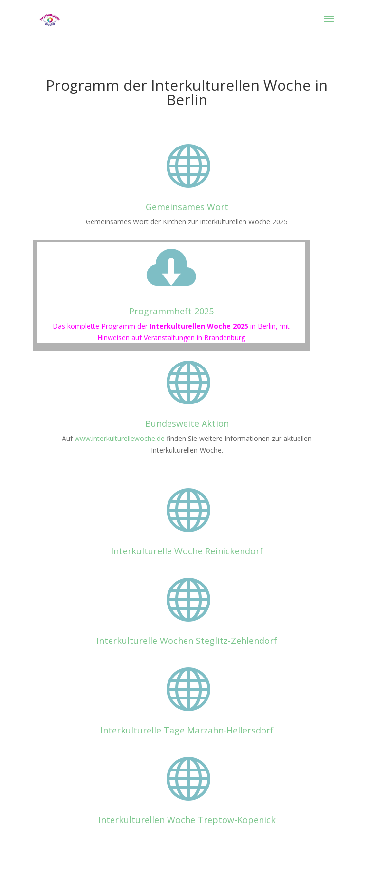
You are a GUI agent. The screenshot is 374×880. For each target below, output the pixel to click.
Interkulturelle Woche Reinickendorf (187, 551)
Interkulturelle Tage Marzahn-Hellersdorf (187, 730)
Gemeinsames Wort (187, 207)
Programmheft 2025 (171, 311)
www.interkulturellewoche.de (120, 438)
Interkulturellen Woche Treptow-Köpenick (187, 819)
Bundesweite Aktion (187, 423)
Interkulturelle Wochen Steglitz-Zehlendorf (186, 640)
